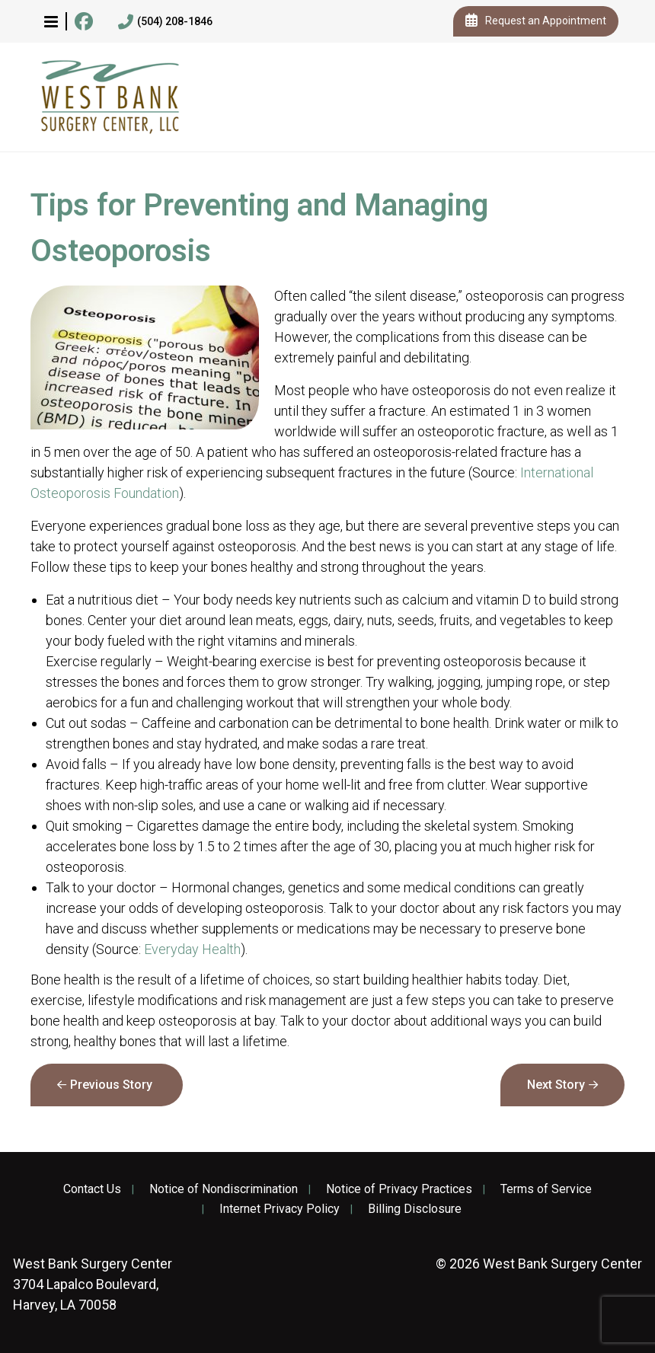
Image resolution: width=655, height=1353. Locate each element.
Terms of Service (546, 1189)
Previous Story (111, 1084)
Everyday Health (192, 949)
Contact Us (92, 1189)
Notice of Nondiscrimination (223, 1189)
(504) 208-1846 (165, 22)
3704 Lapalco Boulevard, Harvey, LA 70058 (92, 1284)
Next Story (556, 1084)
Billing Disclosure (415, 1209)
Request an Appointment (535, 21)
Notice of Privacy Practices (399, 1189)
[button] (51, 21)
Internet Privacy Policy (279, 1209)
